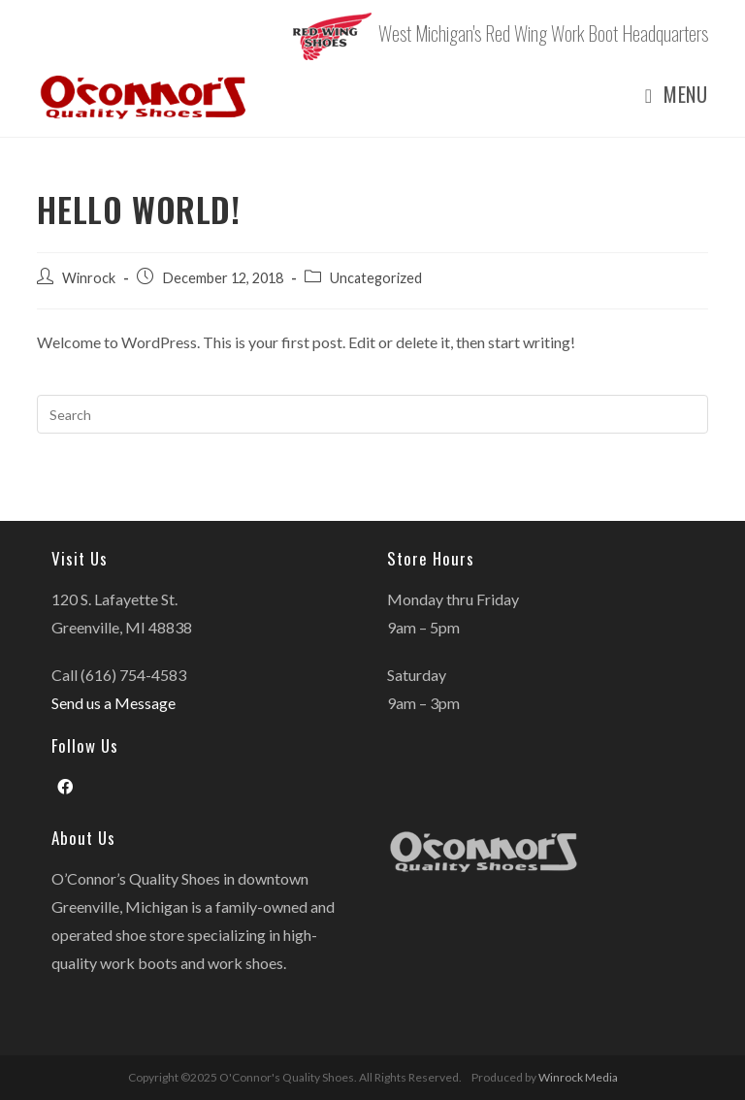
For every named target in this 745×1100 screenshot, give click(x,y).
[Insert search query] (372, 414)
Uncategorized (376, 278)
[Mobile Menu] (669, 94)
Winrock (88, 278)
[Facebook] (65, 787)
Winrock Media (578, 1077)
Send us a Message (113, 703)
